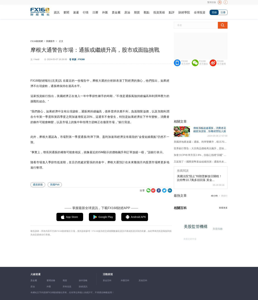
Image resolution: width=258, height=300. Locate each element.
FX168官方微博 (221, 62)
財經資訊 (83, 286)
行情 (86, 12)
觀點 (146, 12)
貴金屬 (116, 12)
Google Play (105, 216)
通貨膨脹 (38, 184)
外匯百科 (125, 280)
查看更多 (223, 208)
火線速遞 (35, 274)
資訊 (56, 12)
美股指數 (217, 228)
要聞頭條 (51, 280)
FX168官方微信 (203, 62)
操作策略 (83, 280)
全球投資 (199, 12)
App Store (72, 216)
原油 (127, 12)
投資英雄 (159, 12)
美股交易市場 (189, 238)
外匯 (105, 12)
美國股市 (50, 41)
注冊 (223, 12)
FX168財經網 (36, 41)
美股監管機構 (197, 228)
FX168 (81, 59)
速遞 (76, 12)
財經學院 (184, 12)
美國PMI (54, 184)
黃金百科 (107, 280)
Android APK (138, 216)
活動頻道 (108, 274)
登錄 (214, 12)
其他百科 (143, 280)
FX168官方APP (185, 62)
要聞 (66, 12)
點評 (172, 12)
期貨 (137, 12)
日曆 (95, 12)
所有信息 (67, 286)
